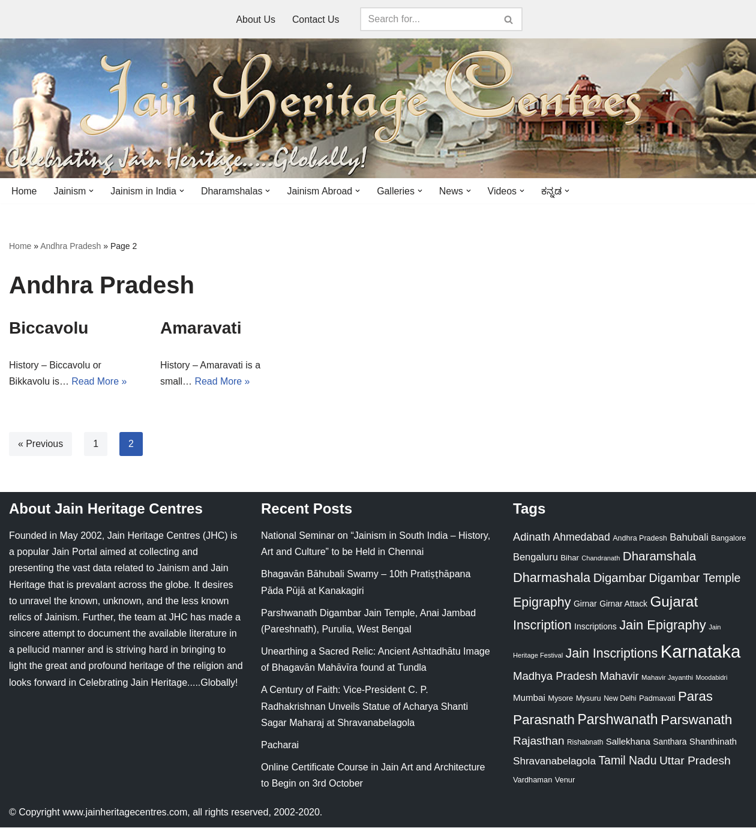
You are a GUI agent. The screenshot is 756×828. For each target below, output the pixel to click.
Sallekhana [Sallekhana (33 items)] (628, 742)
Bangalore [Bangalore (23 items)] (728, 538)
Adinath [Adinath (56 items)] (531, 537)
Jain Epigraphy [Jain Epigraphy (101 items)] (662, 626)
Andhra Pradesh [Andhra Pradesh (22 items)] (640, 539)
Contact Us (316, 19)
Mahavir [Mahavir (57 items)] (619, 676)
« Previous (41, 444)
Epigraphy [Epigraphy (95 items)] (542, 603)
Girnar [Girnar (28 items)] (585, 604)
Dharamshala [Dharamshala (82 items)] (659, 556)
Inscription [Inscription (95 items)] (542, 626)
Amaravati (200, 328)
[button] (91, 190)
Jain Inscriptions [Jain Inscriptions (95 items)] (612, 654)
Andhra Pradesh (70, 246)
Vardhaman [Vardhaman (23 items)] (532, 780)
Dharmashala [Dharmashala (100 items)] (551, 578)
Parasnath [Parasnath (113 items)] (544, 720)
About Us (255, 19)
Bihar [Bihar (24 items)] (569, 558)
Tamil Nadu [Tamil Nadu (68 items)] (627, 761)
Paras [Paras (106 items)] (695, 696)
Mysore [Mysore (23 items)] (560, 698)
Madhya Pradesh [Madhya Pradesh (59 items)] (555, 676)
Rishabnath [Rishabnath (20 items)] (585, 743)
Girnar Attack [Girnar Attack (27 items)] (623, 604)
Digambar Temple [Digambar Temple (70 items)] (695, 578)
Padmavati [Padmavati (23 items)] (657, 698)
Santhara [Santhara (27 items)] (669, 742)
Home (24, 191)
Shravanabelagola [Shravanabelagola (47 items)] (554, 762)
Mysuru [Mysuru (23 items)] (588, 698)
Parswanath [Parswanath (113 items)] (696, 720)
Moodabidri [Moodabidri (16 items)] (712, 678)
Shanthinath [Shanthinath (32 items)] (713, 742)
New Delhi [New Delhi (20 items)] (620, 699)
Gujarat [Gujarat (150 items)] (674, 602)
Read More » (100, 382)
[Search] (428, 19)
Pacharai (280, 745)
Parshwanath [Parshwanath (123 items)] (617, 720)
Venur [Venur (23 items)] (565, 780)
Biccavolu (48, 328)
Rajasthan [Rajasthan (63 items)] (539, 741)
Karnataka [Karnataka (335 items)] (701, 652)
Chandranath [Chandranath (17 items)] (600, 558)
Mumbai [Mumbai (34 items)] (529, 698)
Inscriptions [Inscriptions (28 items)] (595, 627)
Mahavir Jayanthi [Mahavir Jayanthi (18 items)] (667, 678)
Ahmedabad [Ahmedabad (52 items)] (581, 538)
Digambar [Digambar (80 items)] (620, 578)
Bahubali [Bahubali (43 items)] (689, 538)
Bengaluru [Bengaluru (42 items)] (535, 557)
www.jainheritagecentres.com (124, 813)
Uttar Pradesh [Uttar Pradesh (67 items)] (695, 761)
